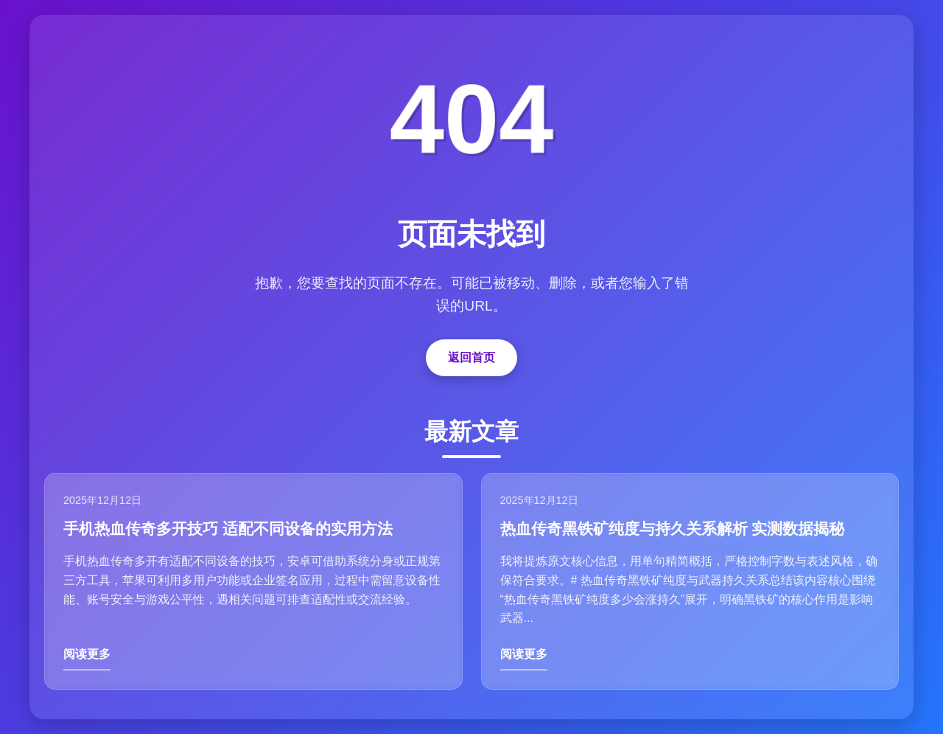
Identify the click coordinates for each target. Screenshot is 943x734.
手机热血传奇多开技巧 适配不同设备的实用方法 (228, 528)
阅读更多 (87, 654)
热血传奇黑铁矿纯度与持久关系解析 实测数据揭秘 (672, 528)
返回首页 (471, 357)
